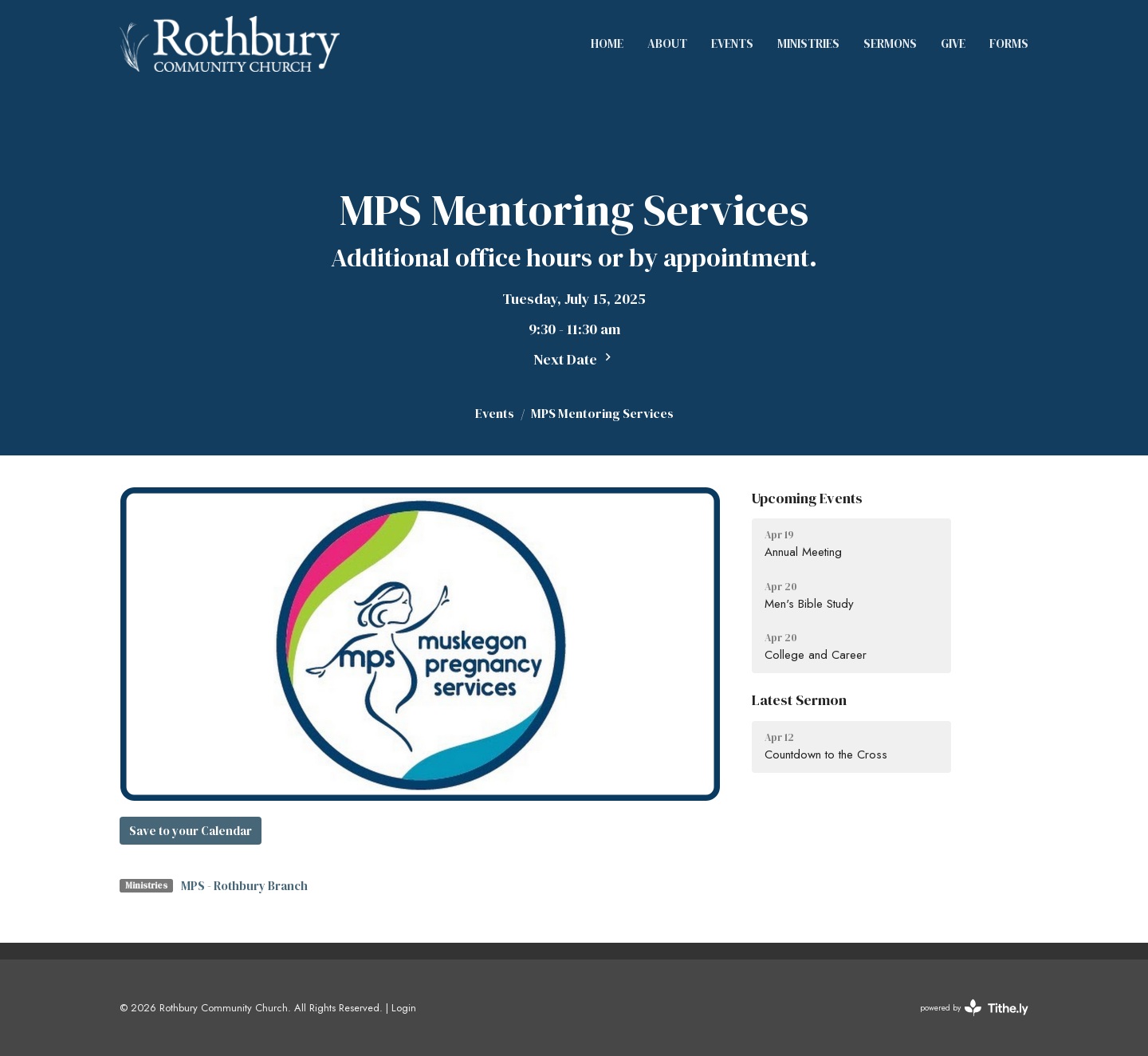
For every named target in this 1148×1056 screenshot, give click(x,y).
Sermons (890, 43)
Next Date (574, 359)
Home (607, 43)
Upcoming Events (807, 498)
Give (953, 43)
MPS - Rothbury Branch (244, 885)
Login (403, 1007)
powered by (974, 1007)
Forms (1008, 43)
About (667, 43)
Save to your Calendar (190, 830)
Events (732, 43)
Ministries (808, 43)
